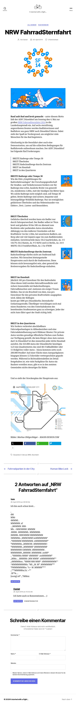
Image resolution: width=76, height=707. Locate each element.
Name (13, 656)
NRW (29, 457)
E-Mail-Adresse (45, 656)
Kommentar (15, 637)
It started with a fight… (19, 702)
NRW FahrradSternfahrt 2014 (32, 124)
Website (13, 665)
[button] (17, 445)
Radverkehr (43, 27)
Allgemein (31, 27)
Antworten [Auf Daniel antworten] (18, 603)
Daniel (25, 42)
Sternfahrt (35, 457)
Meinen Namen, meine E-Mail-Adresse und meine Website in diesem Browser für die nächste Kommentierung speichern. (39, 676)
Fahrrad (24, 457)
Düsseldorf (17, 457)
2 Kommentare (53, 42)
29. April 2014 (38, 42)
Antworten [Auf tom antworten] (15, 583)
